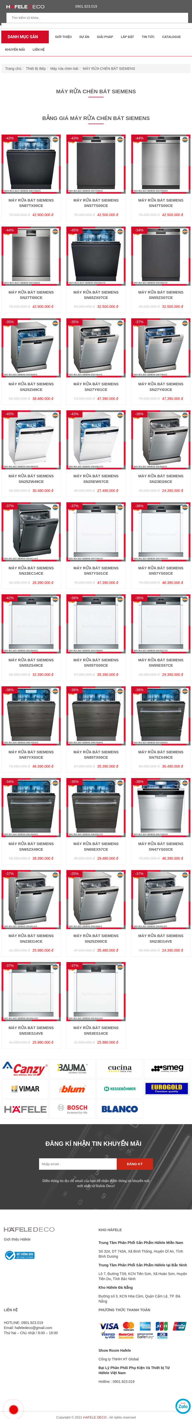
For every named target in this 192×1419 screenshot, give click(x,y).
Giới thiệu (63, 37)
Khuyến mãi (15, 49)
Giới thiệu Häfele (17, 1239)
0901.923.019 (85, 6)
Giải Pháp (105, 37)
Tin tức (148, 37)
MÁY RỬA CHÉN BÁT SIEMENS (109, 69)
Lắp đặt (127, 37)
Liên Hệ (39, 49)
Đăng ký (134, 1164)
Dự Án (84, 37)
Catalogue (171, 37)
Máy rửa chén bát (64, 69)
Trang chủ (13, 69)
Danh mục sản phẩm (21, 38)
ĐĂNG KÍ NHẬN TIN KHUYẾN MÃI (93, 1143)
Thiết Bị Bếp (36, 69)
